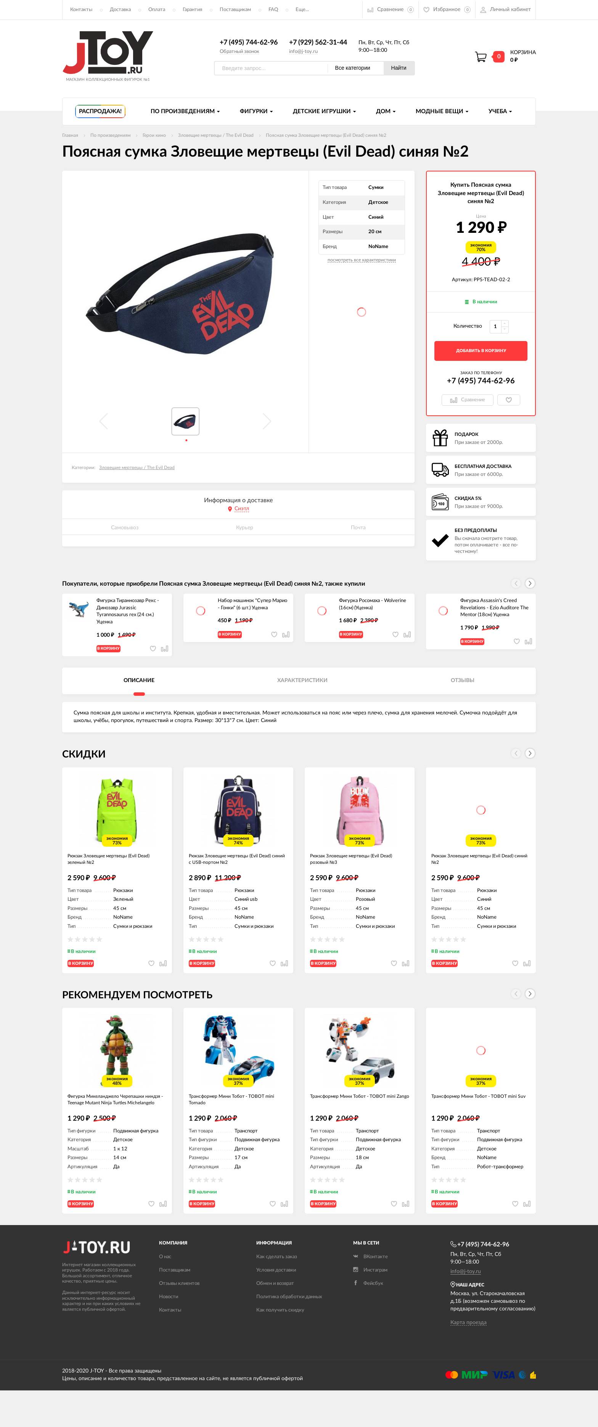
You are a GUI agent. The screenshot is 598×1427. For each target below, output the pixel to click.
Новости (168, 1333)
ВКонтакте (370, 1293)
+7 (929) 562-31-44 (318, 43)
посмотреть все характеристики (362, 260)
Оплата (156, 9)
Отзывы (462, 687)
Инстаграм (370, 1307)
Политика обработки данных (289, 1333)
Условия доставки (276, 1307)
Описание (139, 687)
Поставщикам (235, 9)
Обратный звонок (239, 51)
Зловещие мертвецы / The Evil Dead (137, 468)
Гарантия (192, 9)
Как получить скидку (280, 1347)
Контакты (81, 9)
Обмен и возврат (275, 1320)
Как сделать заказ (276, 1293)
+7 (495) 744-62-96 (249, 43)
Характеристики (302, 687)
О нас (165, 1293)
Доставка (120, 9)
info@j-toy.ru (303, 51)
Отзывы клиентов (179, 1320)
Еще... (302, 9)
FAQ (273, 9)
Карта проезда (468, 1359)
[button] (530, 583)
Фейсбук (368, 1320)
